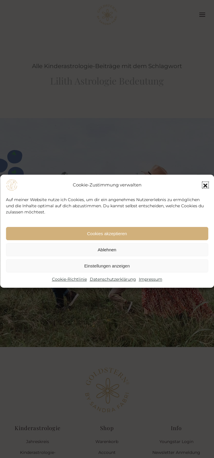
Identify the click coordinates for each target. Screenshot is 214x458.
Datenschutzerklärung (113, 284)
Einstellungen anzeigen (107, 270)
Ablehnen (107, 254)
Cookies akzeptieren (107, 238)
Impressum (150, 284)
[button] (205, 190)
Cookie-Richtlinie (69, 284)
